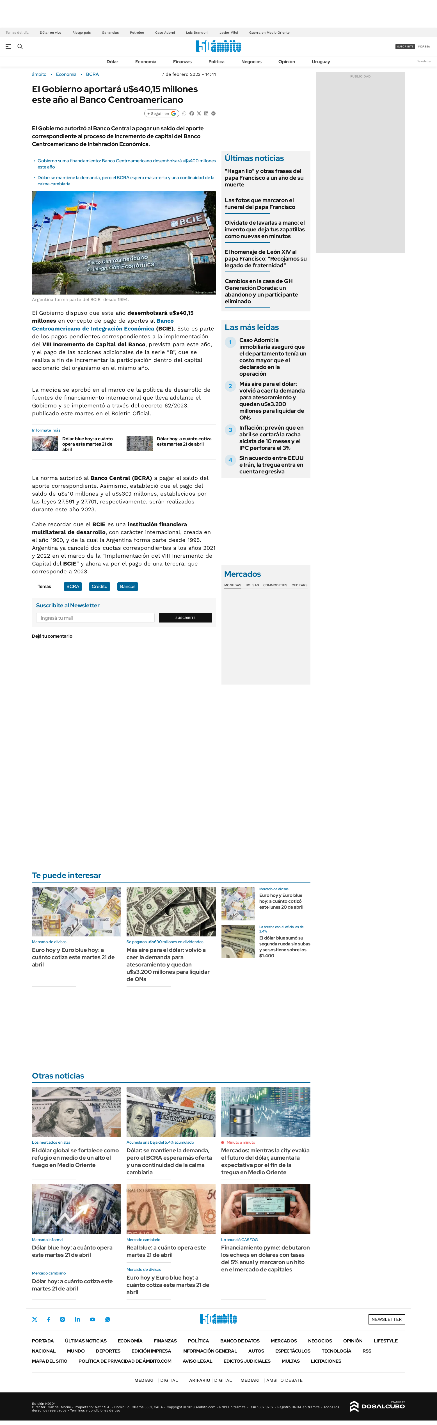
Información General (209, 1351)
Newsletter (424, 61)
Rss (367, 1351)
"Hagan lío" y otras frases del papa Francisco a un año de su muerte (264, 177)
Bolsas (252, 585)
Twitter (35, 1319)
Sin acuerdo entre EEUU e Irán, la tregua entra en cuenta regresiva (271, 464)
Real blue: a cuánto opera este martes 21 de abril (166, 1251)
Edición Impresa (151, 1351)
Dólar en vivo (50, 33)
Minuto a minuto (241, 1142)
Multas (291, 1361)
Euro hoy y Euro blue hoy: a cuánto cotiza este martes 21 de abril (73, 957)
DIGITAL (156, 1380)
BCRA (92, 74)
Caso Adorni (165, 33)
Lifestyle (386, 1341)
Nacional (44, 1351)
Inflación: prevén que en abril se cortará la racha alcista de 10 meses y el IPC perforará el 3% (271, 438)
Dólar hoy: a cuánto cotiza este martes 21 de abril (184, 441)
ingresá (424, 46)
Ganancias (110, 33)
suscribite (405, 46)
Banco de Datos (240, 1341)
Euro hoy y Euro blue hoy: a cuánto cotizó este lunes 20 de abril (281, 901)
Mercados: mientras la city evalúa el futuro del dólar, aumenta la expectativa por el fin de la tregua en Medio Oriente (265, 1161)
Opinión (286, 62)
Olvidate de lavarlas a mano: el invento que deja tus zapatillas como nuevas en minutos (265, 229)
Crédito (99, 586)
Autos (256, 1351)
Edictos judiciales (247, 1361)
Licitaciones (326, 1361)
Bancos (127, 586)
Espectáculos (292, 1351)
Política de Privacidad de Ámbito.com (125, 1361)
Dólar (112, 62)
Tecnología (336, 1351)
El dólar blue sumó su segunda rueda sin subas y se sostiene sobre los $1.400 (284, 946)
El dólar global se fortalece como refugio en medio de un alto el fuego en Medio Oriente (75, 1158)
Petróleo (137, 33)
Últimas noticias (86, 1341)
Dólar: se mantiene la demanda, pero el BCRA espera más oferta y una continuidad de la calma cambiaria (169, 1161)
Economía (145, 62)
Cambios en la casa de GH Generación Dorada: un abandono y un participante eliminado (261, 291)
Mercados (284, 1341)
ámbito (39, 74)
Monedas (232, 585)
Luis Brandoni (197, 33)
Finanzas (182, 62)
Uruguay (321, 62)
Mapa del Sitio (49, 1361)
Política (217, 62)
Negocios (251, 62)
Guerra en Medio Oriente (269, 33)
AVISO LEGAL (197, 1361)
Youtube (92, 1319)
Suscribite (185, 618)
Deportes (108, 1351)
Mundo (76, 1351)
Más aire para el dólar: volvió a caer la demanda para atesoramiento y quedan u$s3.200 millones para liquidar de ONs (272, 400)
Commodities (275, 585)
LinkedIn (77, 1319)
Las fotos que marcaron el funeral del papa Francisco (260, 204)
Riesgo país (81, 33)
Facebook (48, 1319)
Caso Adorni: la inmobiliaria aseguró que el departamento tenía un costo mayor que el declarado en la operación (272, 356)
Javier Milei (228, 33)
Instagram (62, 1319)
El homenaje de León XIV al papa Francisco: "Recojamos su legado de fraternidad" (266, 258)
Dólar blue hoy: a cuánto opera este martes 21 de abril (87, 444)
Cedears (300, 585)
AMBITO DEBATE (272, 1380)
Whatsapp (107, 1319)
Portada (43, 1341)
